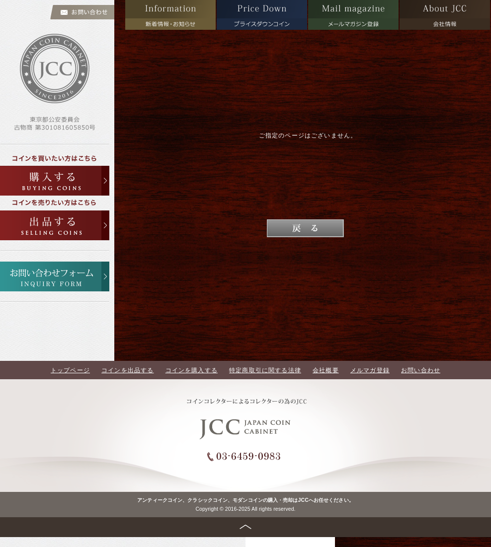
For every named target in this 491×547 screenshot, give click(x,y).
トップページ (70, 370)
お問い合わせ (420, 370)
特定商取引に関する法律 (265, 370)
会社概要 (326, 370)
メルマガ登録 (370, 370)
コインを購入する (191, 370)
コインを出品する (127, 370)
